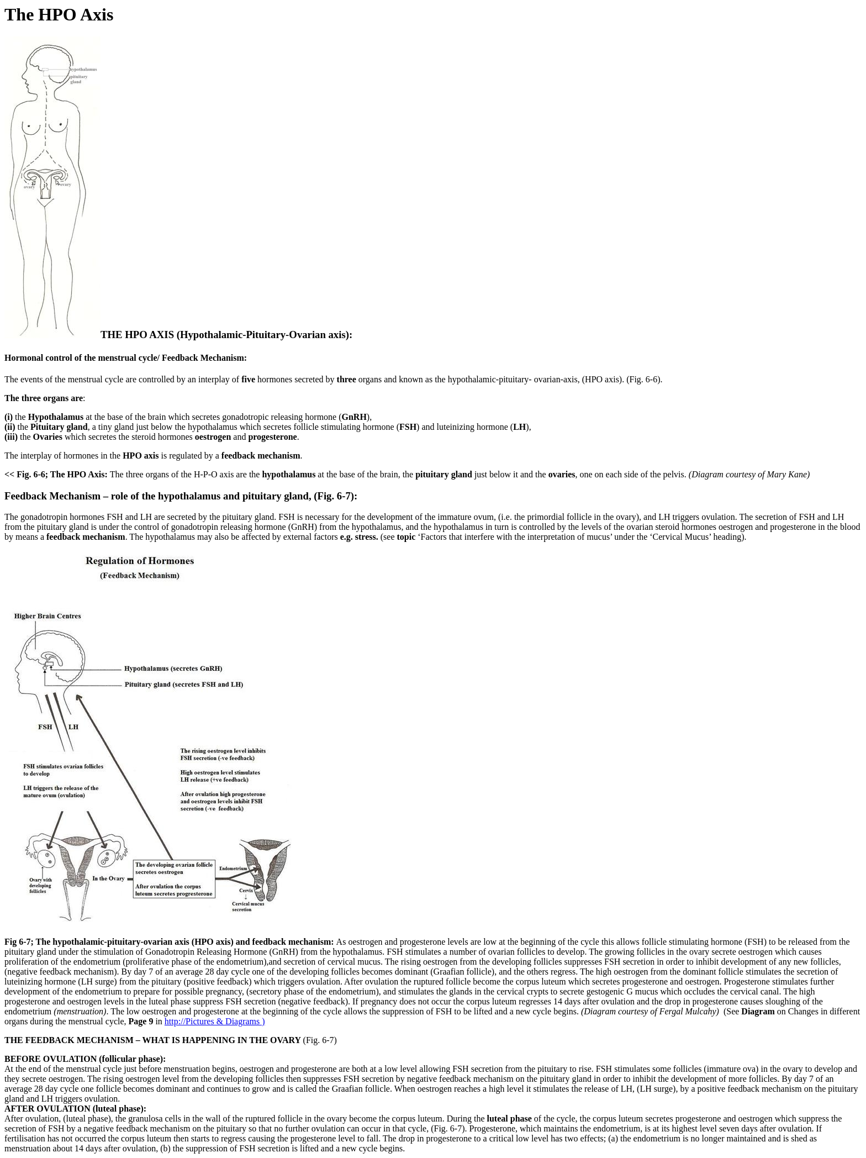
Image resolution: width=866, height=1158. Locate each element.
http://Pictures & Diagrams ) (215, 1021)
